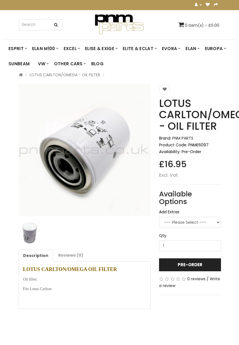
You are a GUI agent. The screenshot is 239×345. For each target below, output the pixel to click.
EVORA (169, 48)
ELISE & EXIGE (99, 48)
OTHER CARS (68, 64)
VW (42, 64)
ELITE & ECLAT (138, 48)
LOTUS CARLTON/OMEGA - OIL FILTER (65, 75)
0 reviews (196, 279)
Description (35, 255)
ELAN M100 (43, 48)
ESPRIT (16, 48)
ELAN (191, 48)
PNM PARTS (182, 138)
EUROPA (214, 48)
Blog (97, 64)
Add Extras (169, 212)
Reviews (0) (70, 255)
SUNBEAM (19, 64)
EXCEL (70, 48)
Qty (162, 235)
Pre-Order (190, 265)
